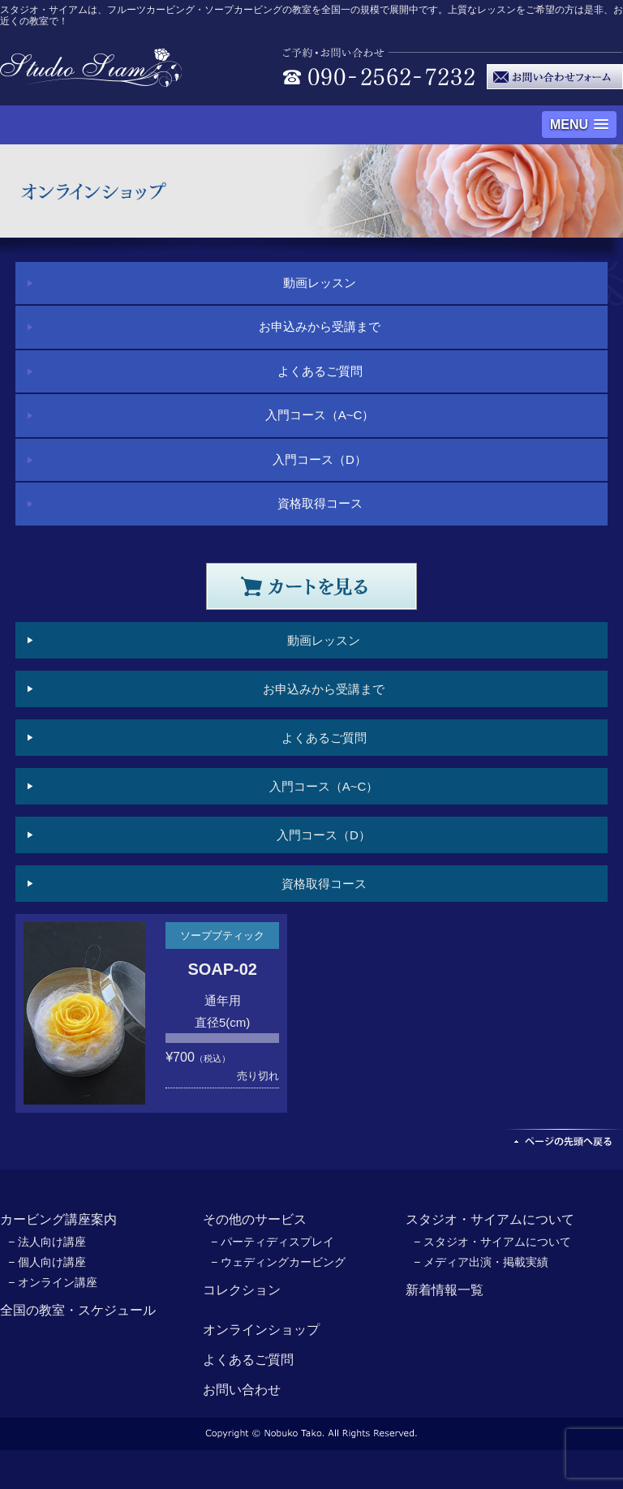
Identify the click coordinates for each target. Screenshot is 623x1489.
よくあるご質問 (320, 371)
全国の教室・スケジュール (78, 1310)
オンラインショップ (261, 1330)
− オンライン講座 (52, 1282)
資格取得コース (320, 503)
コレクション (242, 1290)
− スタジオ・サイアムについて (492, 1241)
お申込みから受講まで (319, 326)
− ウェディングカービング (278, 1261)
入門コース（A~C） (320, 415)
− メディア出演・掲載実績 (481, 1261)
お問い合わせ (242, 1390)
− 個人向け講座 (47, 1261)
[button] (579, 124)
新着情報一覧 (444, 1290)
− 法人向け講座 (47, 1241)
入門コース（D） (320, 459)
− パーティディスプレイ (272, 1241)
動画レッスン (319, 283)
